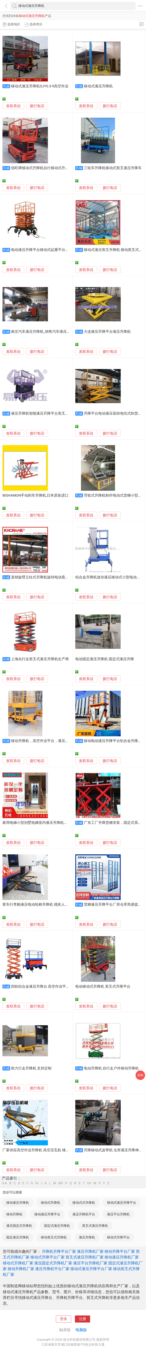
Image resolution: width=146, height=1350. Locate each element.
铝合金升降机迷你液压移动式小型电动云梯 (109, 577)
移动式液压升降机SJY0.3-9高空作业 (39, 86)
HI (36, 1183)
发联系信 (13, 106)
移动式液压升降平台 (121, 1202)
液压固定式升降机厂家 (53, 1263)
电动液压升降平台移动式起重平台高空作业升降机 (50, 250)
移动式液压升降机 (98, 86)
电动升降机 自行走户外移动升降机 (111, 1068)
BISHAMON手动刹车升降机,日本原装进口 (35, 495)
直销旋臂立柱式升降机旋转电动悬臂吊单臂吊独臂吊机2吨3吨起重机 (65, 577)
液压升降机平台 (83, 1214)
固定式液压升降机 (57, 1226)
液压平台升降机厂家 (90, 1263)
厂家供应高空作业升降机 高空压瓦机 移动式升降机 (43, 1150)
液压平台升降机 (118, 1214)
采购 (140, 1075)
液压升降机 (87, 1237)
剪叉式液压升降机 (95, 1226)
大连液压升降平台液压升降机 (107, 332)
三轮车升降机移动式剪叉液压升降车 (113, 168)
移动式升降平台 (118, 1237)
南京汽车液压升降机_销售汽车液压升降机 (44, 332)
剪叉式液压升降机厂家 (85, 1257)
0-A (4, 1183)
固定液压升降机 (17, 1237)
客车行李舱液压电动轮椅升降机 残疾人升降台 (39, 904)
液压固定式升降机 (19, 1226)
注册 (82, 1319)
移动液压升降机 (17, 1202)
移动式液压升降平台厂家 (91, 1268)
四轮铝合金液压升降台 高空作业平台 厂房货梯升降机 (53, 986)
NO (60, 1183)
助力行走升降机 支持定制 (31, 1068)
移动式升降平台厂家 (47, 1257)
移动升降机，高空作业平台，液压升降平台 (45, 741)
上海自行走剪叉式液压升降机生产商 (40, 659)
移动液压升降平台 (47, 1214)
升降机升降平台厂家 (59, 1251)
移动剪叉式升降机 (54, 1237)
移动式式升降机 (83, 1202)
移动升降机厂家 (21, 1268)
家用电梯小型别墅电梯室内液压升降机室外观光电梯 (44, 823)
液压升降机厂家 (90, 1251)
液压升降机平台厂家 (52, 1268)
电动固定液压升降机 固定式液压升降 (104, 659)
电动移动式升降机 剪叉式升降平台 (102, 986)
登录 (63, 1319)
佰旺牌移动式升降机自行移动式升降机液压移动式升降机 (56, 168)
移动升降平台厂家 (120, 1251)
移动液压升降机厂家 (122, 1257)
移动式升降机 (50, 1202)
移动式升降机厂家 (18, 1263)
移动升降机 (14, 1214)
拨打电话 (37, 106)
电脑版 (81, 1329)
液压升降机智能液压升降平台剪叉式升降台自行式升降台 (56, 413)
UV (89, 1183)
